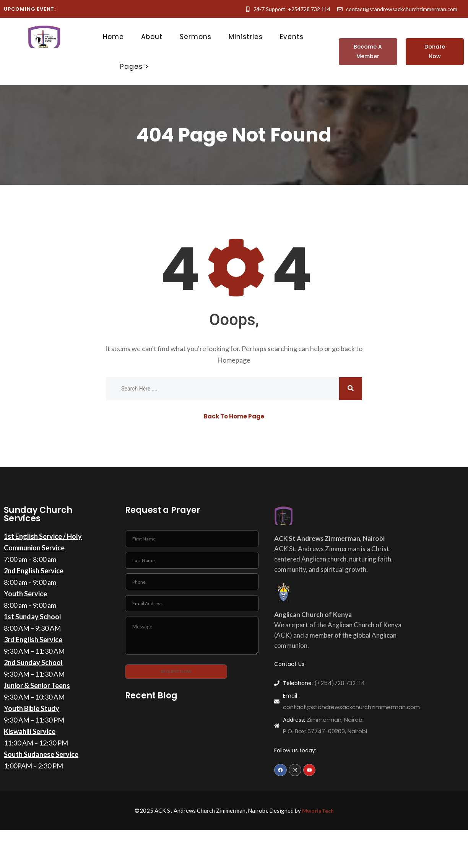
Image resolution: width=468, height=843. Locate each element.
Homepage (233, 362)
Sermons (195, 36)
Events (292, 36)
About (151, 36)
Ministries (246, 36)
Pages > (134, 66)
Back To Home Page (234, 418)
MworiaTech (318, 815)
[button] (367, 51)
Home (113, 36)
